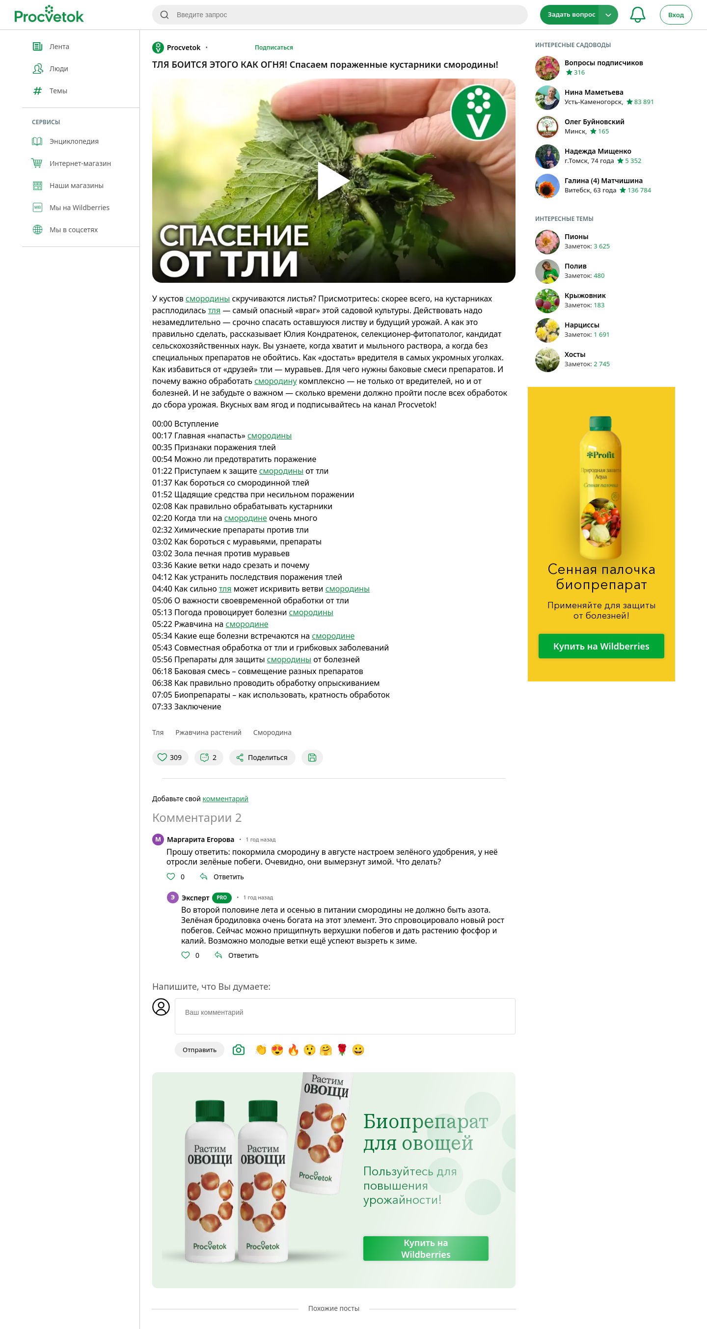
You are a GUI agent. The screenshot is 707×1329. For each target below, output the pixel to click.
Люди (59, 68)
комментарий (225, 798)
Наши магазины (77, 185)
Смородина (272, 732)
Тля (158, 732)
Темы (58, 90)
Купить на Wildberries (426, 1248)
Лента (59, 46)
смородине (245, 518)
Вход (676, 14)
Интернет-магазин (80, 163)
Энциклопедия (74, 141)
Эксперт (196, 897)
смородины (208, 298)
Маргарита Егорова (200, 839)
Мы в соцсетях (74, 229)
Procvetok (176, 48)
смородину (275, 381)
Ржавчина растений (208, 732)
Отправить (200, 1049)
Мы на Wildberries (79, 207)
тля (214, 310)
